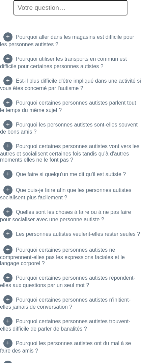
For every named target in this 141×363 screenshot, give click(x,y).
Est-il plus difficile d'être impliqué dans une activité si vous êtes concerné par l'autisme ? (70, 84)
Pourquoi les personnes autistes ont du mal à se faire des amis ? (65, 347)
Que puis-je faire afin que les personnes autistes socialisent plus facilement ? (65, 193)
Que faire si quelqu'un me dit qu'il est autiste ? (71, 174)
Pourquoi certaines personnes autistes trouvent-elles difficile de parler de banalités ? (65, 325)
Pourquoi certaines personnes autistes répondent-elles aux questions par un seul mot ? (67, 281)
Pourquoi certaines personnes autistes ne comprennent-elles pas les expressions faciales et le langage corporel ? (62, 256)
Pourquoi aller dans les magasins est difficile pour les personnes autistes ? (67, 40)
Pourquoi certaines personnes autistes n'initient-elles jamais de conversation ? (65, 303)
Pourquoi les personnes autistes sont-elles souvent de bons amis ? (69, 128)
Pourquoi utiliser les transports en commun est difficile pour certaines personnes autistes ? (63, 62)
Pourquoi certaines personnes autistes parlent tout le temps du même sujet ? (68, 106)
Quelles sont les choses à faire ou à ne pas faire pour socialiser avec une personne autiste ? (65, 215)
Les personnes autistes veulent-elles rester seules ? (78, 234)
